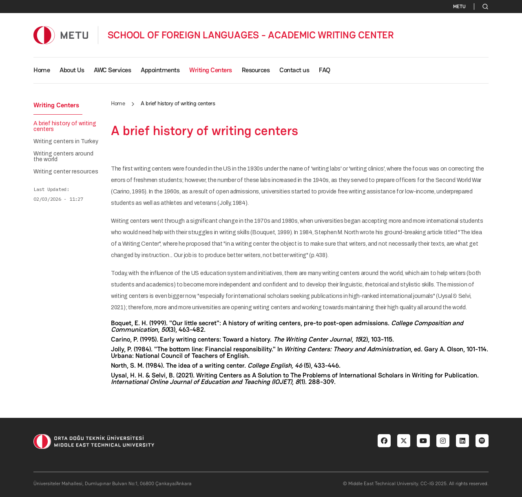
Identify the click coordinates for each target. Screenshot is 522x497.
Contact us (294, 70)
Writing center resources (65, 172)
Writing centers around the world (63, 156)
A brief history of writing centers (64, 126)
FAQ (324, 70)
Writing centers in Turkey (65, 141)
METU (459, 6)
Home (41, 70)
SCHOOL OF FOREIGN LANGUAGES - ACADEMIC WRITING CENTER (251, 35)
